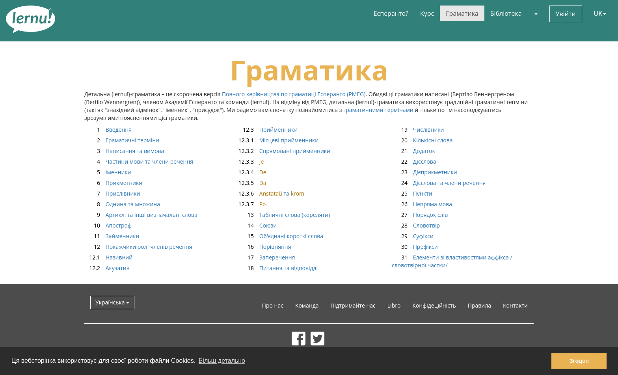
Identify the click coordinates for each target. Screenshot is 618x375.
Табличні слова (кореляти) (284, 214)
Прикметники (113, 183)
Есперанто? (391, 13)
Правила (479, 305)
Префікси (415, 246)
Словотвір (416, 225)
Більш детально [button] (222, 360)
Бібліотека (506, 13)
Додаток (413, 151)
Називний (108, 257)
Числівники (418, 129)
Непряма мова (422, 204)
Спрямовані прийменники (284, 151)
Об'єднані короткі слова (280, 236)
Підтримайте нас (353, 305)
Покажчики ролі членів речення (138, 246)
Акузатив (107, 268)
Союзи (257, 225)
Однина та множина (122, 204)
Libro (394, 305)
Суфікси (413, 236)
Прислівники (112, 193)
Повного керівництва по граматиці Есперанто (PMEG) (294, 94)
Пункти (412, 193)
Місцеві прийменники (278, 140)
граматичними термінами (378, 110)
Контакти (515, 305)
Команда (307, 305)
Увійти (566, 13)
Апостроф (108, 225)
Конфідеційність (434, 305)
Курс (427, 13)
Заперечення (266, 257)
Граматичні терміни (121, 140)
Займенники (111, 236)
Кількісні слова (422, 140)
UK (600, 13)
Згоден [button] (579, 361)
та (271, 193)
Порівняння (264, 246)
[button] (536, 13)
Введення (108, 129)
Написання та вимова (124, 151)
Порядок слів (420, 214)
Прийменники (268, 129)
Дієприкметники (424, 172)
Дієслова (414, 161)
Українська (112, 302)
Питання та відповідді (278, 268)
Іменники (107, 172)
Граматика (462, 13)
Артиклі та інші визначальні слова (140, 214)
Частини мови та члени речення (138, 161)
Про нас (272, 305)
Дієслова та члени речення (439, 183)
